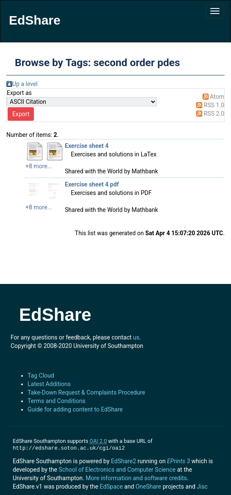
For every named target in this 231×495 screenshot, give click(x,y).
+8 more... (38, 166)
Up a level (25, 84)
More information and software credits (136, 478)
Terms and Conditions (57, 401)
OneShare (148, 486)
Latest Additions (49, 384)
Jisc (202, 486)
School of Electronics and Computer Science (116, 469)
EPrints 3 (178, 461)
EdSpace (111, 486)
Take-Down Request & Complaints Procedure (86, 392)
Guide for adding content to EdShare (75, 409)
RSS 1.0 (214, 105)
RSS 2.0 (214, 113)
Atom (217, 96)
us (136, 337)
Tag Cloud (41, 375)
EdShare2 (123, 461)
